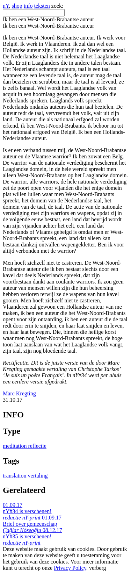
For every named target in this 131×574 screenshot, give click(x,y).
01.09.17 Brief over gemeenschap (32, 524)
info (28, 6)
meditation (15, 446)
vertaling (38, 476)
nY (6, 6)
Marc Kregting (19, 393)
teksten (42, 6)
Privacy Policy (70, 568)
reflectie (37, 446)
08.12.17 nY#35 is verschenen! (32, 536)
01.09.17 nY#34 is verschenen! (27, 511)
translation (15, 476)
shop (17, 6)
